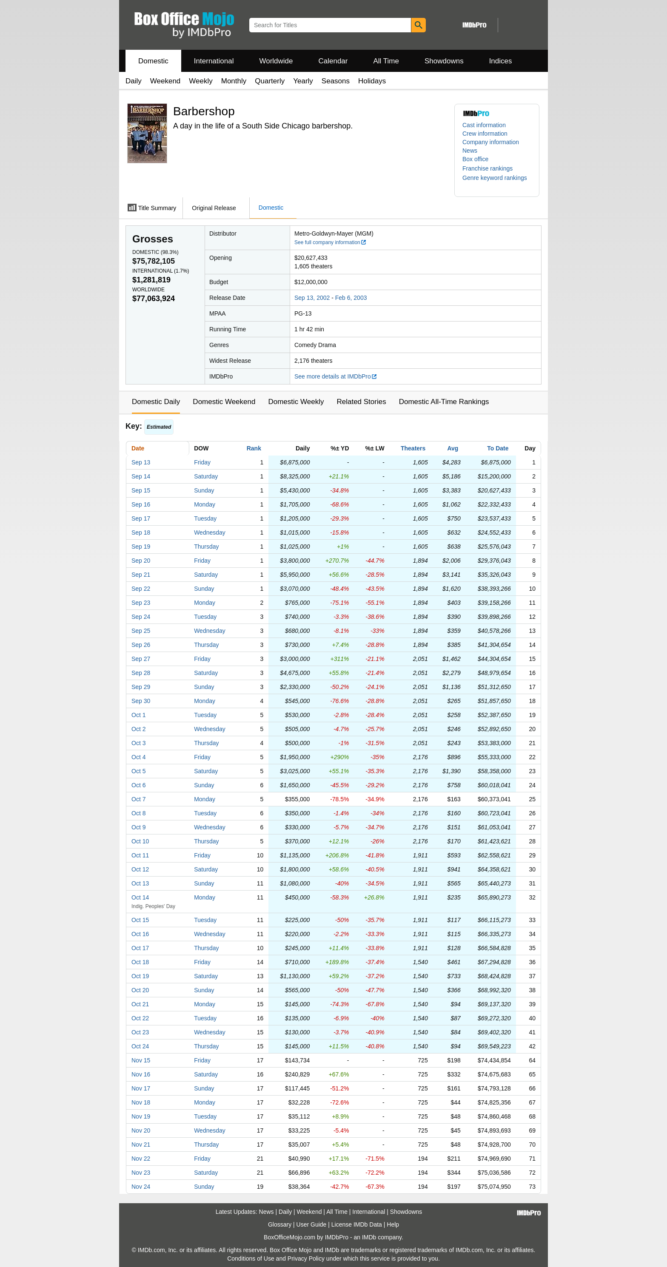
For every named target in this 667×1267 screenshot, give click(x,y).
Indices (500, 61)
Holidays (372, 81)
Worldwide (276, 61)
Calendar (333, 61)
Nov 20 (140, 1130)
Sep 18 (140, 532)
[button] (491, 168)
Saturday (206, 476)
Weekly (200, 81)
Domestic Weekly (296, 402)
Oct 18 (140, 962)
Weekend (165, 81)
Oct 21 (140, 1004)
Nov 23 (140, 1172)
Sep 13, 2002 (312, 297)
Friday (202, 462)
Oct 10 (140, 841)
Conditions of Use (250, 1258)
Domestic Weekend (224, 402)
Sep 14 (140, 476)
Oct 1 (138, 715)
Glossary (279, 1224)
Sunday (204, 490)
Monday (204, 504)
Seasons (336, 81)
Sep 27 (140, 658)
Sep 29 (140, 686)
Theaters (413, 448)
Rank (254, 448)
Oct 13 (140, 883)
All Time (386, 61)
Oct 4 (138, 757)
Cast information (484, 125)
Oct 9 (138, 827)
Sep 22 (140, 588)
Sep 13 (140, 462)
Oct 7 (138, 799)
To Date (497, 448)
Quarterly (270, 81)
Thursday (206, 546)
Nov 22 (140, 1158)
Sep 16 (140, 504)
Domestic (153, 61)
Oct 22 (140, 1018)
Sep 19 (140, 546)
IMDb (369, 1237)
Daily (133, 81)
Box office (475, 159)
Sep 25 (140, 630)
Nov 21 (140, 1144)
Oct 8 (138, 813)
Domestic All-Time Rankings (444, 402)
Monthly (234, 81)
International (214, 61)
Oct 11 (140, 855)
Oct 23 (140, 1032)
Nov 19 (140, 1116)
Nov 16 (140, 1074)
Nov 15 (140, 1060)
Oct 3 (138, 743)
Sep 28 (140, 672)
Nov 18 (140, 1102)
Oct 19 (140, 976)
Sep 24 (140, 616)
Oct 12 (140, 869)
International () (160, 271)
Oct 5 (138, 771)
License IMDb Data (356, 1224)
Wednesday (209, 532)
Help (393, 1224)
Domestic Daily (156, 402)
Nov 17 (140, 1088)
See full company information (330, 242)
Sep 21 (140, 574)
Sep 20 (140, 560)
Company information (490, 142)
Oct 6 (138, 785)
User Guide (311, 1224)
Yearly (303, 81)
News (469, 150)
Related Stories (361, 402)
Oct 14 (140, 897)
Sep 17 (140, 518)
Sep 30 (140, 701)
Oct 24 (140, 1046)
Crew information (484, 133)
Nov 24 (140, 1186)
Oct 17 (140, 948)
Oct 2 (138, 729)
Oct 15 (140, 920)
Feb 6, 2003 (351, 297)
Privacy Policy (306, 1258)
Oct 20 (140, 990)
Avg (452, 448)
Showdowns (444, 61)
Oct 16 (140, 934)
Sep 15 (140, 490)
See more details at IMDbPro (335, 376)
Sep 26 (140, 644)
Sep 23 (140, 602)
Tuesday (205, 518)
